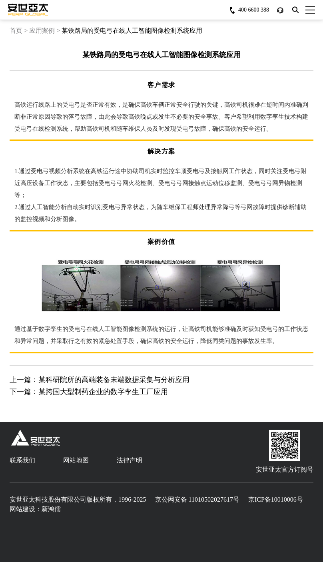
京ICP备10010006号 (275, 499)
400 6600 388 (253, 10)
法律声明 (129, 460)
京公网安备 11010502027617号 (197, 499)
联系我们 (22, 460)
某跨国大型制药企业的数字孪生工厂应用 (103, 392)
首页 (16, 30)
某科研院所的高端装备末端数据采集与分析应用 (113, 380)
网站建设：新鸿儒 (35, 509)
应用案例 (42, 30)
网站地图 (76, 460)
